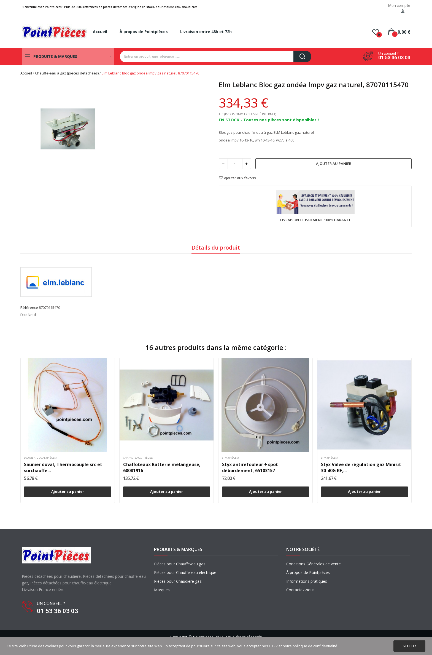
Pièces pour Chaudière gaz (177, 581)
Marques (162, 589)
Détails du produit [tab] (215, 247)
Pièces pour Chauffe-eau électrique (185, 572)
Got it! (409, 645)
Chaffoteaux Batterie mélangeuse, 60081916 (162, 467)
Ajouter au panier (333, 163)
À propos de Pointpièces (308, 572)
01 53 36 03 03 (394, 58)
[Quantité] (235, 163)
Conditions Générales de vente (313, 563)
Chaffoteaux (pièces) (138, 457)
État (23, 314)
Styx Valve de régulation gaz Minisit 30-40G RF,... (361, 467)
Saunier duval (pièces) (40, 457)
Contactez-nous (300, 589)
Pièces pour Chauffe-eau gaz (179, 563)
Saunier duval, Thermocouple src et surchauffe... (63, 467)
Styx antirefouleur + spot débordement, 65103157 (250, 467)
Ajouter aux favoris (237, 178)
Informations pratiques (306, 581)
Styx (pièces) (230, 457)
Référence (29, 307)
